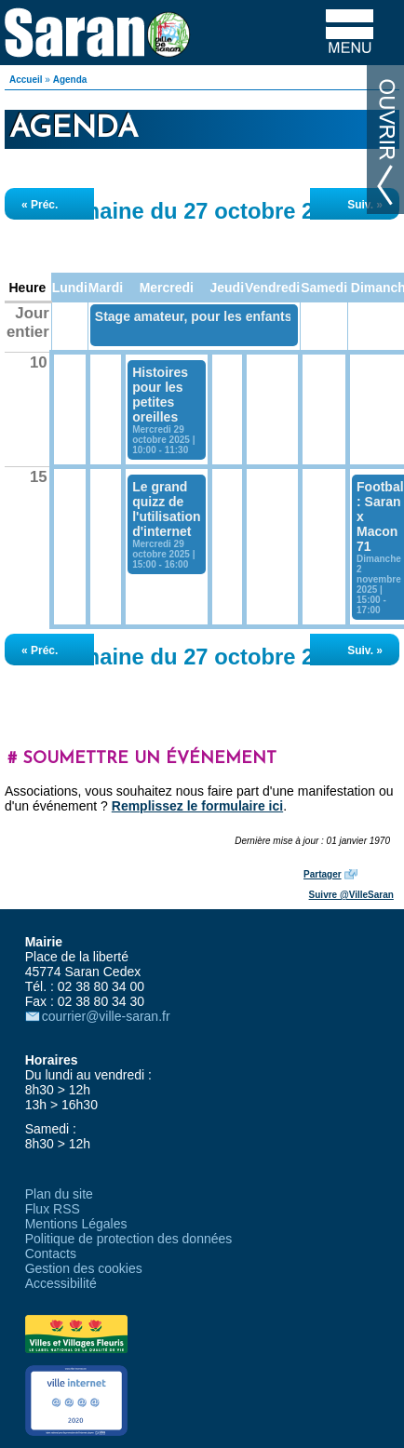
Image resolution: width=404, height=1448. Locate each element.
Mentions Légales (76, 1223)
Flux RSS (52, 1208)
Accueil (26, 79)
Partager (322, 874)
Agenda (70, 79)
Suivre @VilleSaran (351, 895)
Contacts (50, 1253)
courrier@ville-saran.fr (106, 1016)
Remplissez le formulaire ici (197, 805)
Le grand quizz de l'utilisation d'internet (166, 509)
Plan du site (59, 1194)
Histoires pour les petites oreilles (160, 394)
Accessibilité (61, 1283)
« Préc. (39, 204)
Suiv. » (365, 204)
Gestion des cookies (83, 1268)
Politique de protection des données (129, 1238)
